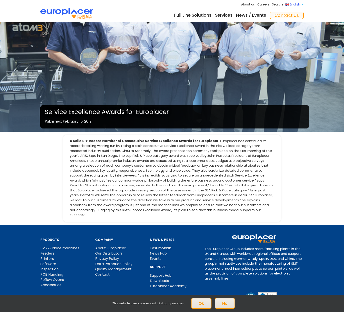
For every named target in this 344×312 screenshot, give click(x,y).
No (225, 303)
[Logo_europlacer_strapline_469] (66, 9)
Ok (201, 303)
